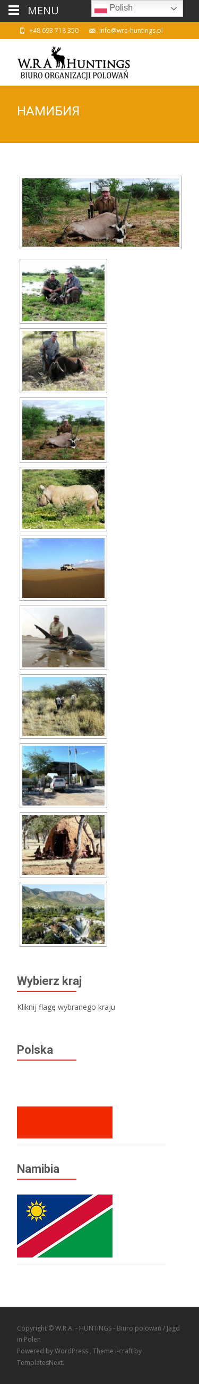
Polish (113, 8)
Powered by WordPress (53, 1350)
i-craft (124, 1350)
